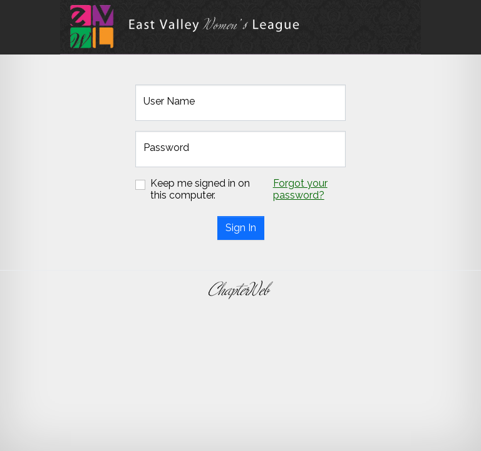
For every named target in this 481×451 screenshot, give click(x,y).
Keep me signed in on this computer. (200, 189)
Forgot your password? (300, 189)
